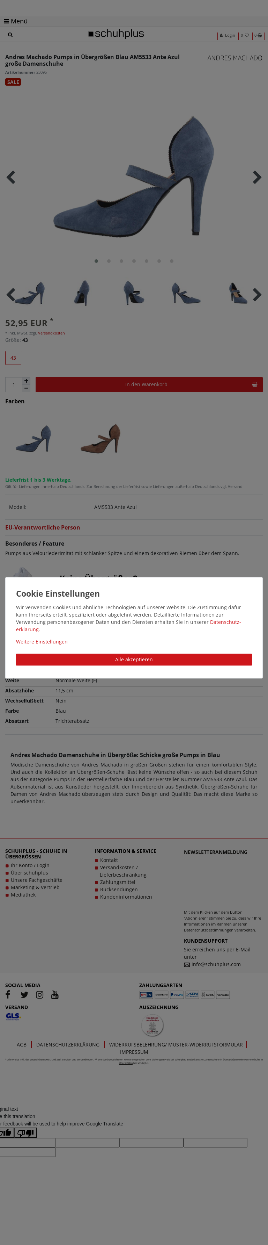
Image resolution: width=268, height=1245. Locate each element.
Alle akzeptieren (134, 659)
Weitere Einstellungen (42, 641)
